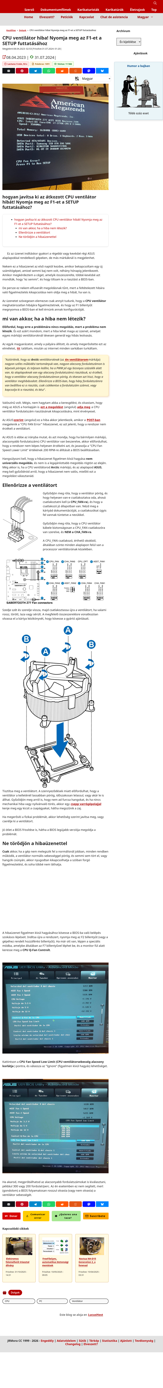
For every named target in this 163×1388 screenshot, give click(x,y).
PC (19, 1301)
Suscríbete (95, 1216)
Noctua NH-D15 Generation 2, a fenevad (87, 1262)
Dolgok (22, 30)
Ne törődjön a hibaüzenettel (37, 237)
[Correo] (8, 70)
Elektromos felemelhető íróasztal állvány (17, 1262)
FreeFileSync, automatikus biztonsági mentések (55, 1262)
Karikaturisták (88, 10)
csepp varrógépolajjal (86, 804)
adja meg (83, 407)
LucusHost (95, 1315)
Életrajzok (137, 10)
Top (154, 10)
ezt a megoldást (51, 407)
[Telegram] (35, 70)
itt (18, 348)
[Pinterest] (22, 70)
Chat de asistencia (114, 17)
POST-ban (93, 420)
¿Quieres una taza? (66, 1216)
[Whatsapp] (49, 70)
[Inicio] (154, 23)
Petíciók (67, 17)
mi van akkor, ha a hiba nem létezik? (43, 228)
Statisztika (109, 1341)
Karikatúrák (115, 10)
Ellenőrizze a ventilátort (34, 232)
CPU (7, 1301)
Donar (11, 1216)
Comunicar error (35, 1216)
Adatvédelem (66, 1341)
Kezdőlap (11, 30)
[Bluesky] (102, 70)
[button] (155, 3)
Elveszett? (46, 17)
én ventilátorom (76, 359)
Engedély (47, 1341)
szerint (19, 420)
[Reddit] (62, 70)
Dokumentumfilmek (56, 10)
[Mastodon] (89, 70)
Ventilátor (35, 1301)
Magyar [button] (147, 17)
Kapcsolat (86, 17)
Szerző (29, 10)
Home (28, 17)
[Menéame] (75, 70)
